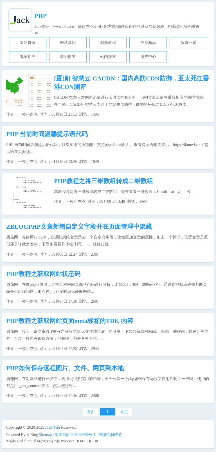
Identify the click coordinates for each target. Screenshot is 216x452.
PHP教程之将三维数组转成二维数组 (103, 181)
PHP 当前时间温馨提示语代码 (47, 134)
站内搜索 (108, 57)
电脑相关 (27, 57)
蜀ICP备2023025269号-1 (75, 435)
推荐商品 (148, 43)
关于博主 (68, 57)
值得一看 (188, 43)
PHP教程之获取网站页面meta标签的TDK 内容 (69, 320)
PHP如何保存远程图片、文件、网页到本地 (65, 368)
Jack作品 (52, 427)
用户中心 (148, 57)
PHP (40, 15)
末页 (124, 412)
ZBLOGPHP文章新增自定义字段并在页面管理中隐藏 (79, 226)
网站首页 (27, 43)
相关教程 (108, 43)
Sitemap (45, 435)
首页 (91, 412)
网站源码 (68, 43)
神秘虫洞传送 (110, 435)
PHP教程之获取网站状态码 (43, 273)
